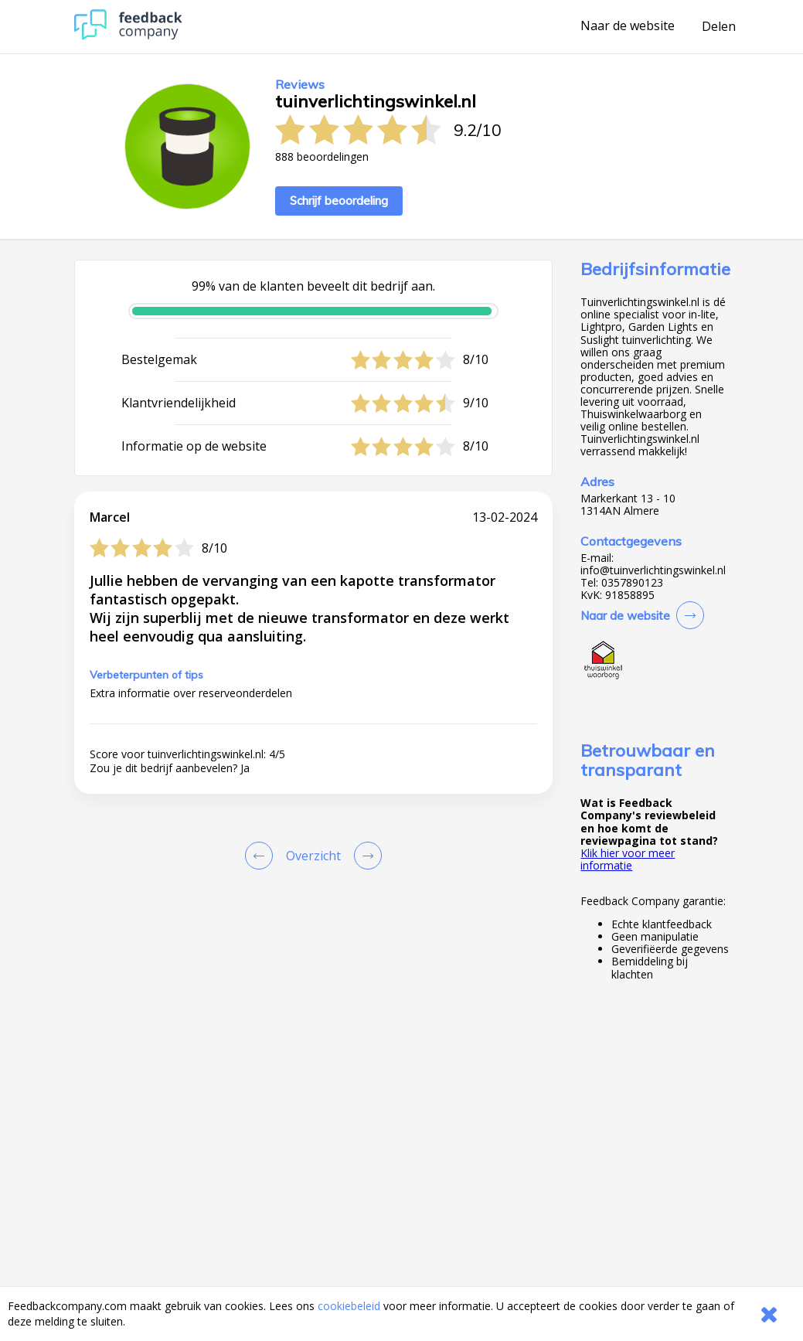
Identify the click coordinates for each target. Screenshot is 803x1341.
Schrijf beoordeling (339, 200)
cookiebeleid (349, 1305)
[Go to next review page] (365, 856)
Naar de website (627, 26)
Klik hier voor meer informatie (627, 859)
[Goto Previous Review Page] (262, 856)
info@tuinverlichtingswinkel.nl (653, 570)
